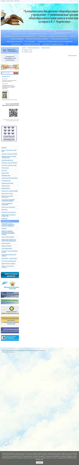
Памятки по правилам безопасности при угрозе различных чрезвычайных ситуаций (8, 233)
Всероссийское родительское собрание (9, 255)
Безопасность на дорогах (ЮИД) (10, 191)
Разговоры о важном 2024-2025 (9, 162)
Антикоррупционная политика (59, 39)
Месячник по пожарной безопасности (7, 197)
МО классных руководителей (9, 261)
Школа (9, 31)
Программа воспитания (7, 183)
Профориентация (6, 175)
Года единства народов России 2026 (53, 44)
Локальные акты (6, 185)
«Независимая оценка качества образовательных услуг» (19, 36)
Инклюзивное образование (14, 41)
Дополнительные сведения (8, 263)
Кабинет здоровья (6, 221)
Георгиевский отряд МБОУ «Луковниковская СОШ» (8, 200)
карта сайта (16, 0)
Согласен (39, 462)
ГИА (67, 44)
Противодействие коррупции (31, 44)
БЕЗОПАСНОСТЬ (6, 188)
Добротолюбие (5, 173)
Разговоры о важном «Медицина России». (10, 252)
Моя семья (4, 170)
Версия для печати (73, 55)
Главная (24, 47)
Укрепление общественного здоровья (37, 39)
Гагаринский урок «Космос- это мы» (9, 99)
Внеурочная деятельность (64, 31)
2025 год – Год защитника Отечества (8, 267)
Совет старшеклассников (8, 237)
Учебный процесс (48, 31)
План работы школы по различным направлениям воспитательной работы (8, 225)
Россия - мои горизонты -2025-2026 (9, 151)
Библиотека (4, 218)
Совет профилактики (7, 248)
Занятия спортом (6, 243)
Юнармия (4, 228)
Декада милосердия (6, 245)
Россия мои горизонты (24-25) (9, 165)
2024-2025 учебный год (7, 160)
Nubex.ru (13, 351)
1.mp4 (25, 51)
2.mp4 (25, 49)
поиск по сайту (10, 0)
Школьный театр (16, 44)
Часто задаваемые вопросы (58, 33)
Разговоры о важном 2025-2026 (9, 154)
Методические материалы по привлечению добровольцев (9, 240)
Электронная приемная (19, 33)
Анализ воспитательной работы (10, 178)
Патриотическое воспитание (9, 212)
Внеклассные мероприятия (8, 207)
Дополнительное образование (58, 36)
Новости (30, 31)
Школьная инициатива (17, 39)
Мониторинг (5, 209)
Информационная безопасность (38, 33)
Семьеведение (5, 168)
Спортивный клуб (6, 180)
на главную (3, 0)
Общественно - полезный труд (9, 258)
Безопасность (42, 36)
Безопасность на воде (7, 193)
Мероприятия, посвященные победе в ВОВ (9, 215)
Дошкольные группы (20, 31)
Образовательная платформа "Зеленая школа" (9, 157)
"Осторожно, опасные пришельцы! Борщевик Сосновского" (9, 81)
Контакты (38, 31)
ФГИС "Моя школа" (30, 41)
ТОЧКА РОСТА (72, 36)
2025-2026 (4, 147)
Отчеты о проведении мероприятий (7, 204)
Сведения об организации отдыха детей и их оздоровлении (55, 41)
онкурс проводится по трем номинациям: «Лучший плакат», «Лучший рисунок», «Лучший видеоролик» (8, 87)
